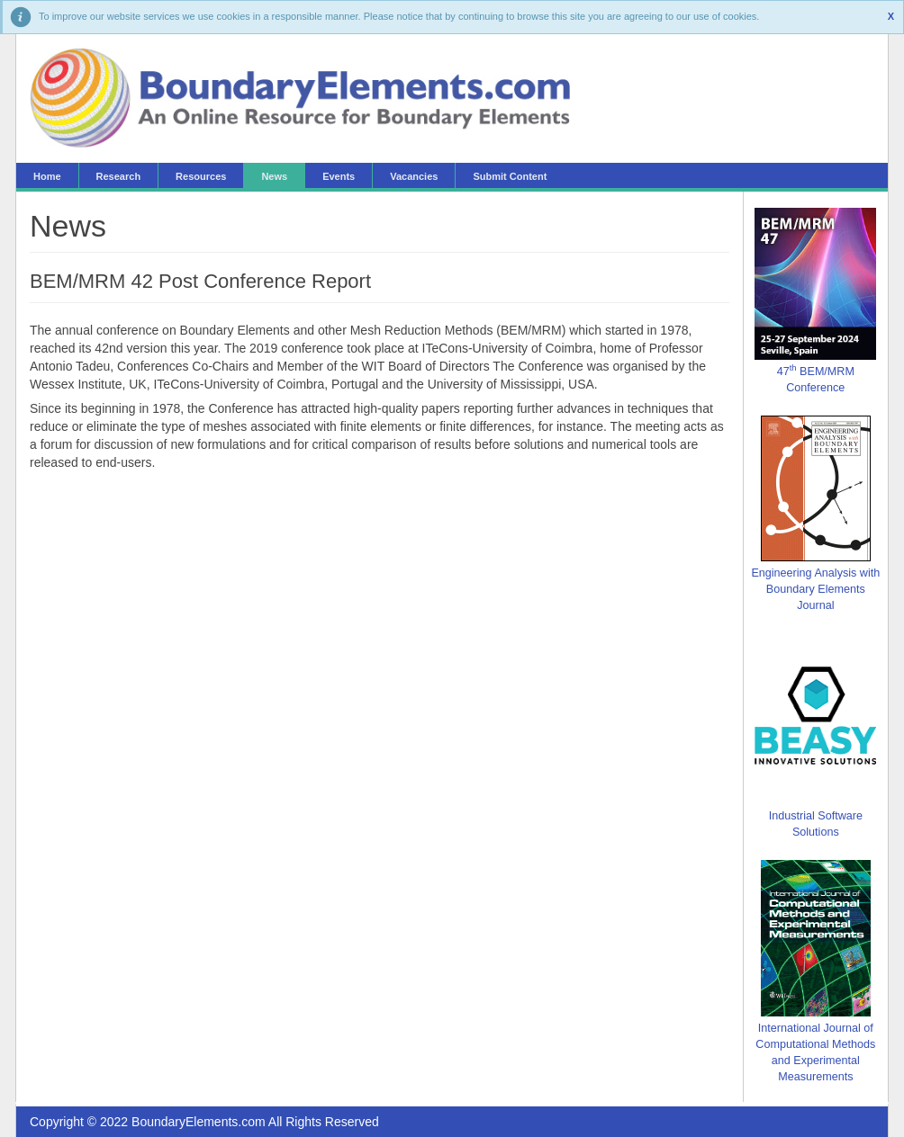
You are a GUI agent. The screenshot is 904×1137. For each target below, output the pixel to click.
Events (338, 176)
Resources (201, 176)
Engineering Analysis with (815, 573)
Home (47, 176)
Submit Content (510, 176)
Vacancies (414, 176)
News (274, 176)
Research (118, 176)
